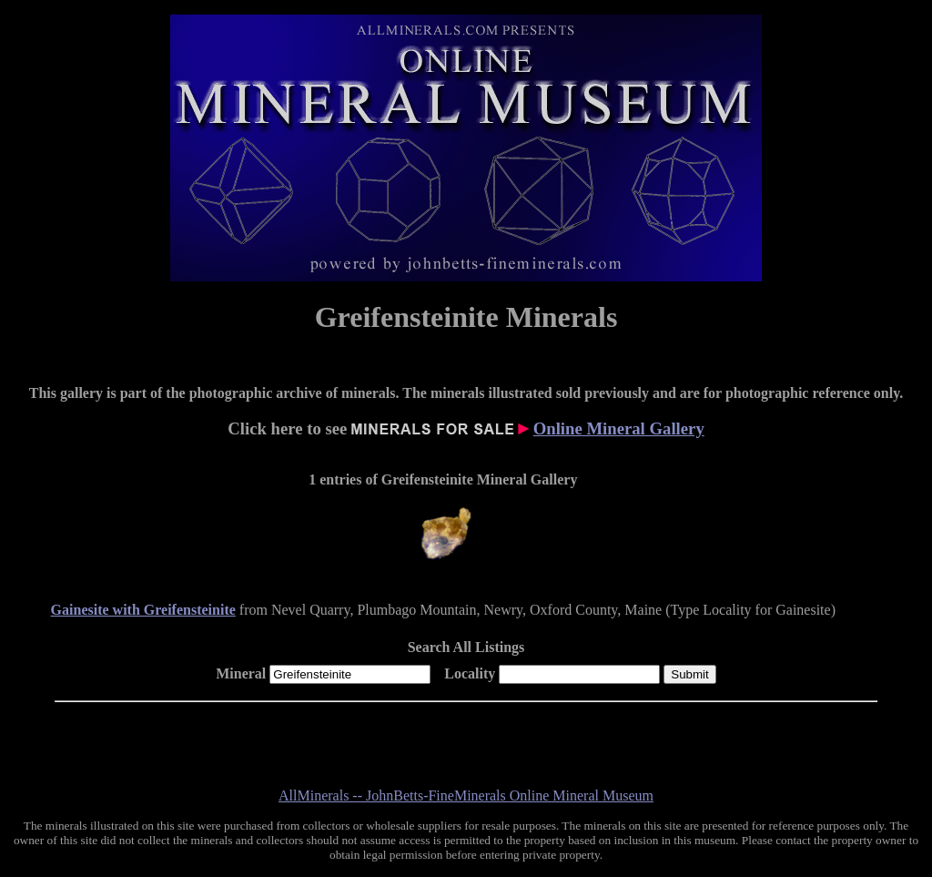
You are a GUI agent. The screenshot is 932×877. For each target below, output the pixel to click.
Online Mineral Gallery (618, 428)
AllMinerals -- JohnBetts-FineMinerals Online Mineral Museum (466, 795)
